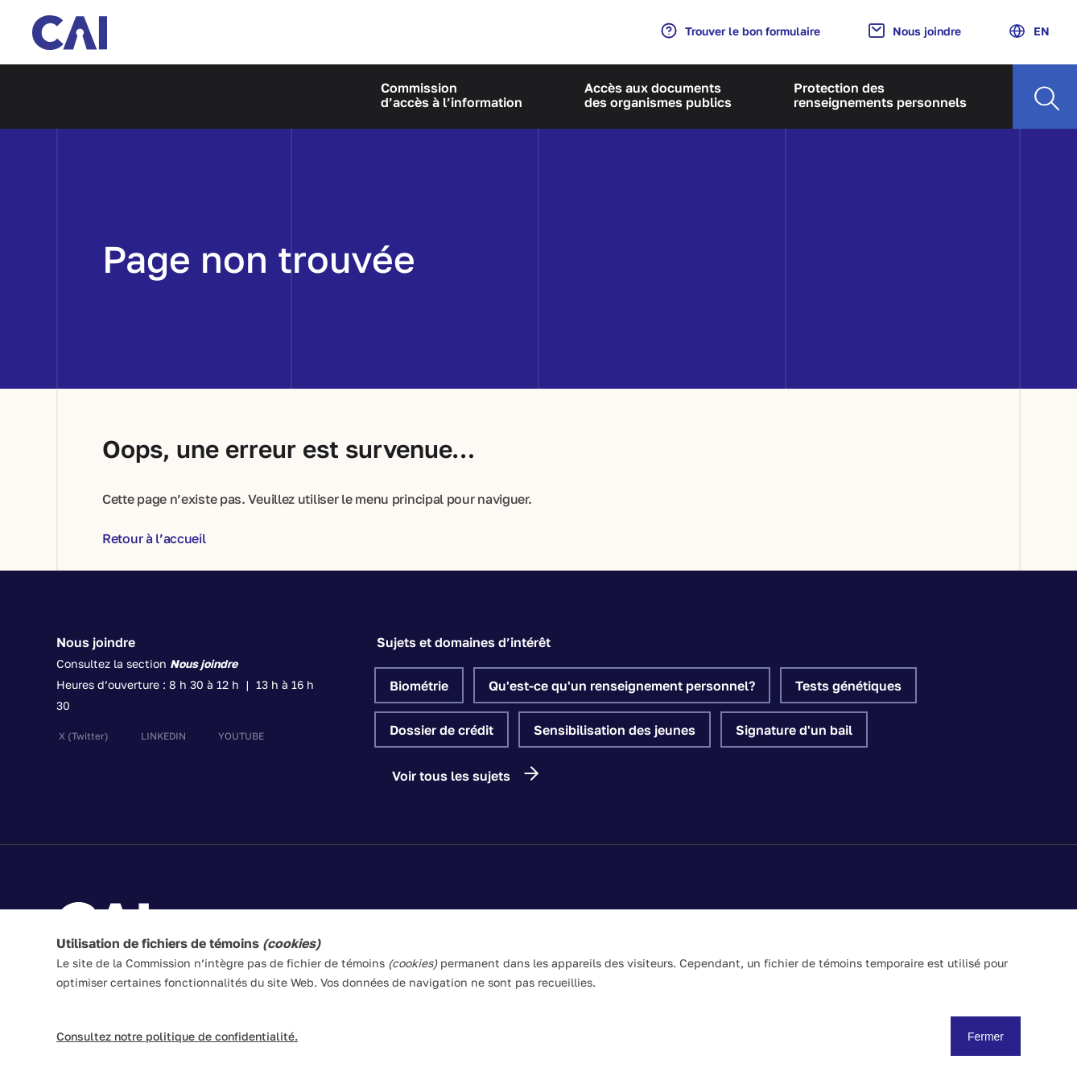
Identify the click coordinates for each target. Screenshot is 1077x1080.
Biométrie (419, 686)
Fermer (986, 1036)
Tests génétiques (848, 686)
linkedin (163, 736)
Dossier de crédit (441, 730)
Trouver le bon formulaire (740, 31)
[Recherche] (1045, 96)
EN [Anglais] (1029, 31)
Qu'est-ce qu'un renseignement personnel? (622, 686)
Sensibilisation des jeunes (614, 730)
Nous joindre (915, 31)
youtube (241, 736)
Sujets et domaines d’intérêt (464, 642)
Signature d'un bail (794, 730)
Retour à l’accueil (154, 538)
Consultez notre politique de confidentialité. (177, 1036)
